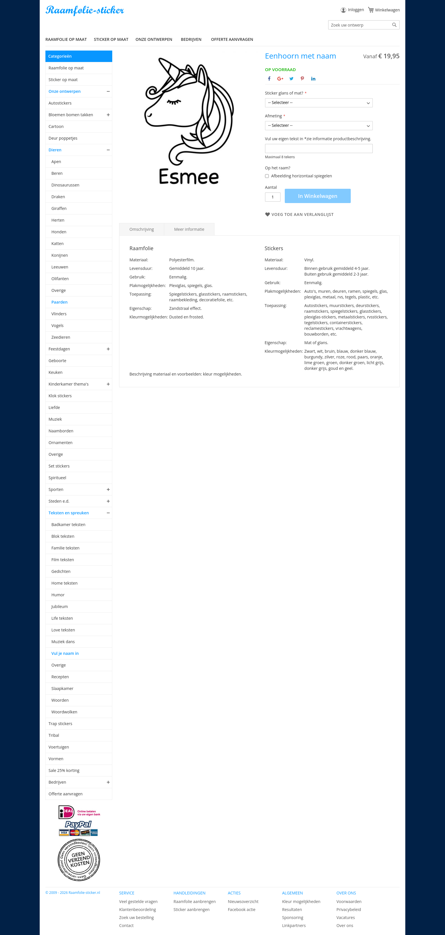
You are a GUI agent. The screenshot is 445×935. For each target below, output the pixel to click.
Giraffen (59, 208)
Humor (58, 594)
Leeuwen (59, 267)
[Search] (394, 24)
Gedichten (61, 571)
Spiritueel (57, 477)
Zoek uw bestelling (136, 917)
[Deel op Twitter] (291, 78)
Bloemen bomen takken (71, 114)
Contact (126, 925)
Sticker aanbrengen (191, 909)
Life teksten (62, 618)
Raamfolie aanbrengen (194, 901)
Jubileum (59, 606)
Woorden (60, 700)
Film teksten (62, 559)
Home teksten (64, 583)
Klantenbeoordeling (137, 909)
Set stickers (59, 466)
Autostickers (60, 103)
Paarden (59, 302)
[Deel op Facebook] (269, 78)
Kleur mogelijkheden (301, 901)
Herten (57, 220)
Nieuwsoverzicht (243, 901)
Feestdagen (59, 349)
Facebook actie (242, 909)
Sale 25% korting (64, 770)
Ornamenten (61, 442)
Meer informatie (189, 229)
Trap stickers (60, 723)
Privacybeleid (348, 909)
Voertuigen (59, 747)
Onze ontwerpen (65, 91)
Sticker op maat (63, 79)
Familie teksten (65, 548)
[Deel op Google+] (280, 78)
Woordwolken (64, 712)
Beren (57, 173)
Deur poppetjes (63, 138)
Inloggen (356, 9)
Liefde (54, 407)
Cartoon (56, 126)
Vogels (57, 325)
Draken (58, 196)
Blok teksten (62, 536)
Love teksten (63, 630)
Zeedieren (60, 337)
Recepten (60, 676)
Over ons (344, 925)
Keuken (56, 372)
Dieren (55, 150)
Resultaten (292, 909)
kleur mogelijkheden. (222, 374)
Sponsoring (292, 917)
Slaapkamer (62, 688)
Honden (58, 231)
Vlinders (59, 313)
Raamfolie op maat (66, 68)
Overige (58, 290)
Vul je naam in (65, 653)
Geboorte (57, 360)
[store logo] (85, 11)
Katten (57, 243)
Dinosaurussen (65, 185)
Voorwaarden (349, 901)
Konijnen (59, 255)
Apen (56, 161)
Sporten (56, 489)
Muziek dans (63, 641)
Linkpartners (294, 925)
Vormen (56, 758)
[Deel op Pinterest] (302, 78)
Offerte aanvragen (232, 39)
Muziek (55, 419)
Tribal (54, 735)
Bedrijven (57, 782)
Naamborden (61, 431)
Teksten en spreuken (69, 512)
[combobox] (364, 24)
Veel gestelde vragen (138, 901)
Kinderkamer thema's (69, 384)
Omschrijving (141, 229)
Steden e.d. (59, 501)
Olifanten (60, 278)
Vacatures (345, 917)
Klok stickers (60, 395)
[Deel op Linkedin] (313, 78)
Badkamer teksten (68, 524)
